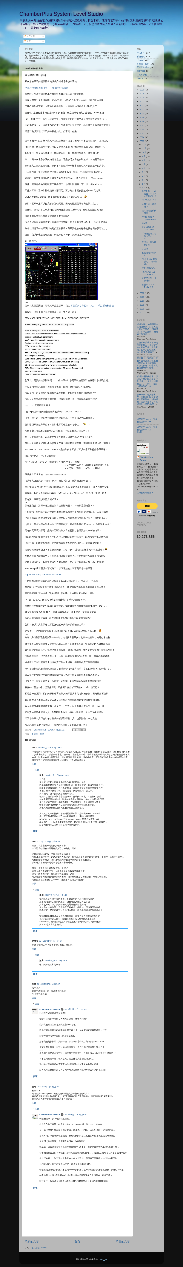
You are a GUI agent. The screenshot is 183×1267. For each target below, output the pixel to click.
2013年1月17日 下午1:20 (56, 895)
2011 (142, 297)
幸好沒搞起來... (149, 268)
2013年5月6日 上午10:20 (56, 960)
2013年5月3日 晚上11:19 (50, 941)
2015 (142, 133)
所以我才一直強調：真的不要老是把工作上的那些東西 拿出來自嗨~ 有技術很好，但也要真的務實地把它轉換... (147, 363)
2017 (142, 125)
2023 (142, 102)
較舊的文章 (123, 1241)
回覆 (34, 764)
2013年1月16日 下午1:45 (48, 841)
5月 (144, 172)
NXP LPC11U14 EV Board (149, 273)
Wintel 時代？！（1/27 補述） (149, 218)
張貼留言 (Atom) (38, 1248)
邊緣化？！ (147, 223)
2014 (142, 137)
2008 (142, 309)
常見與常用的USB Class (148, 228)
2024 (142, 98)
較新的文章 (32, 1241)
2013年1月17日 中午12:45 (57, 775)
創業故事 (141, 71)
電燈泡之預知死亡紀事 (149, 243)
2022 (142, 105)
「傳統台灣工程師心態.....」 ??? (149, 236)
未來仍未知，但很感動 (149, 279)
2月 (144, 184)
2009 (142, 305)
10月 (144, 152)
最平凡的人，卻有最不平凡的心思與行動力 (149, 193)
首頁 (77, 1241)
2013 (142, 141)
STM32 (140, 78)
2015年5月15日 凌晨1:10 (48, 984)
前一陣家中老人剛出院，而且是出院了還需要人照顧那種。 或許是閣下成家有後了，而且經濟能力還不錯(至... (147, 400)
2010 (142, 301)
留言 (27, 41)
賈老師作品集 (143, 67)
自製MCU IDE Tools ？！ (148, 286)
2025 (142, 94)
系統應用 (141, 57)
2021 (142, 109)
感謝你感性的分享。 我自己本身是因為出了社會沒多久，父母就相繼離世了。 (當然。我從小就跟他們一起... (147, 381)
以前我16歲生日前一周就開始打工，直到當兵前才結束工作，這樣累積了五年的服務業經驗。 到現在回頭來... (147, 347)
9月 (144, 156)
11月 (144, 148)
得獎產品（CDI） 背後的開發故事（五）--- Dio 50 (147, 429)
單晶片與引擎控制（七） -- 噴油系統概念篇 (46, 88)
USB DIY (141, 60)
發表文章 (29, 36)
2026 (142, 90)
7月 (144, 164)
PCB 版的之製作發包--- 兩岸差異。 (149, 261)
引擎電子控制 (38, 734)
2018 (142, 121)
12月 (144, 144)
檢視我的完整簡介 (145, 493)
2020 (142, 113)
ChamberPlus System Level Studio (61, 14)
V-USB (145, 249)
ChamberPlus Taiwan (49, 1009)
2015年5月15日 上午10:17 (76, 1009)
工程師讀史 (142, 75)
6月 (144, 168)
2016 (142, 129)
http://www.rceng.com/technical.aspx (43, 574)
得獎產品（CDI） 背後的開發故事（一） (147, 420)
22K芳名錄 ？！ (149, 200)
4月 (144, 176)
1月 (144, 188)
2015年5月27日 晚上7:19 (48, 1087)
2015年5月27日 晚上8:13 (75, 1115)
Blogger (103, 1259)
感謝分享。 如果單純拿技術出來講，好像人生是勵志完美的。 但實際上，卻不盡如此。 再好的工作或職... (147, 329)
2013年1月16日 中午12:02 (49, 748)
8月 (144, 160)
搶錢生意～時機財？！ (149, 205)
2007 (142, 313)
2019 (142, 117)
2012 (142, 293)
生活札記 (141, 53)
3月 (144, 180)
